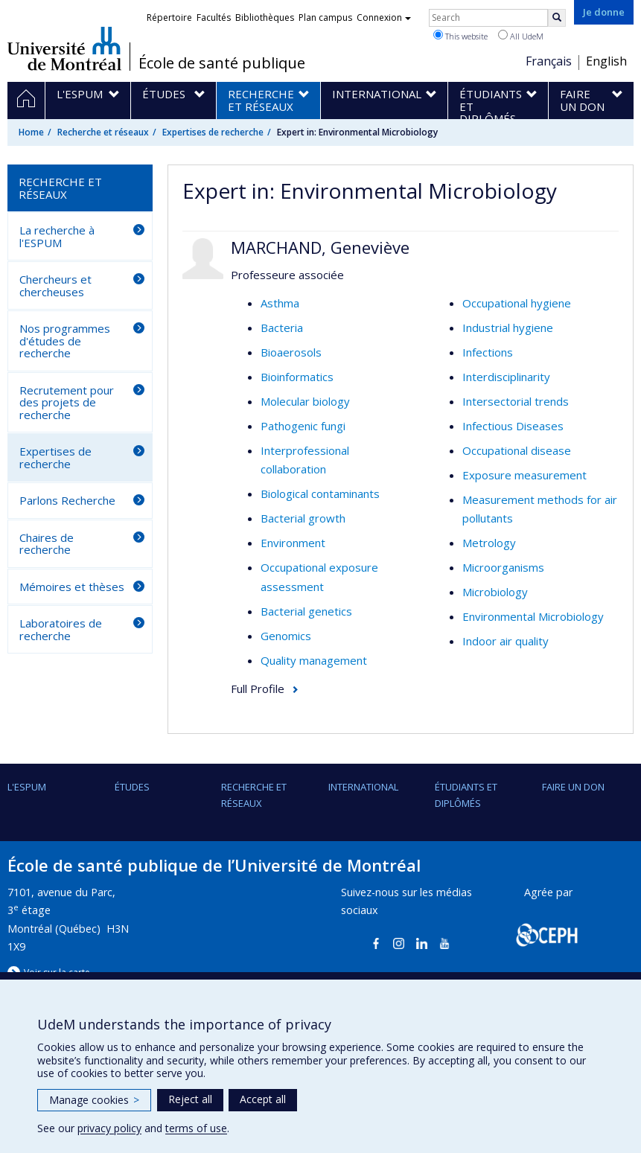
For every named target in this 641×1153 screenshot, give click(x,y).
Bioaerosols (291, 352)
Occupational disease (516, 450)
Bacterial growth (303, 518)
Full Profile (257, 688)
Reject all (190, 1099)
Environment (293, 542)
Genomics (286, 635)
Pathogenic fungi (303, 425)
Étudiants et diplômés (466, 795)
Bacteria (282, 327)
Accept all (263, 1099)
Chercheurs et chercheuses (55, 285)
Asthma (280, 303)
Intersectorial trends (515, 401)
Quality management (314, 660)
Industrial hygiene (507, 327)
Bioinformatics (297, 376)
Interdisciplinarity (506, 376)
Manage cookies (94, 1100)
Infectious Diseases (513, 425)
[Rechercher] (557, 18)
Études (132, 786)
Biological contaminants (320, 493)
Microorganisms (503, 567)
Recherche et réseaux (103, 132)
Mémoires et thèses (71, 586)
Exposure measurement (524, 474)
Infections (487, 352)
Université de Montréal (64, 48)
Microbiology (495, 591)
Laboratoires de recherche (60, 629)
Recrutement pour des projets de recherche (66, 402)
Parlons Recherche (67, 500)
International (363, 786)
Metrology (489, 542)
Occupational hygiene (516, 303)
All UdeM (520, 36)
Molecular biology (305, 401)
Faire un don (573, 786)
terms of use (196, 1128)
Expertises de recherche (213, 132)
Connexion (384, 17)
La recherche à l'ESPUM (57, 236)
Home (31, 132)
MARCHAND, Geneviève (320, 247)
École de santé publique (221, 63)
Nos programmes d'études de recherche (64, 340)
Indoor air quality (505, 640)
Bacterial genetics (306, 611)
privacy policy (109, 1128)
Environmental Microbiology (533, 616)
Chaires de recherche (46, 544)
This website (460, 36)
